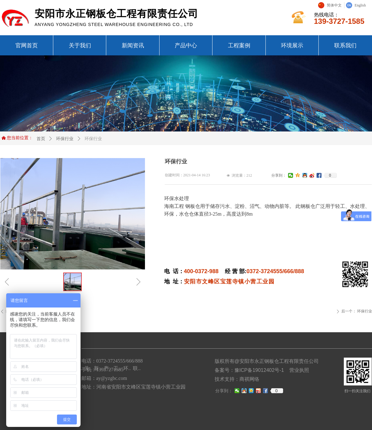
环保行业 (64, 138)
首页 (41, 138)
